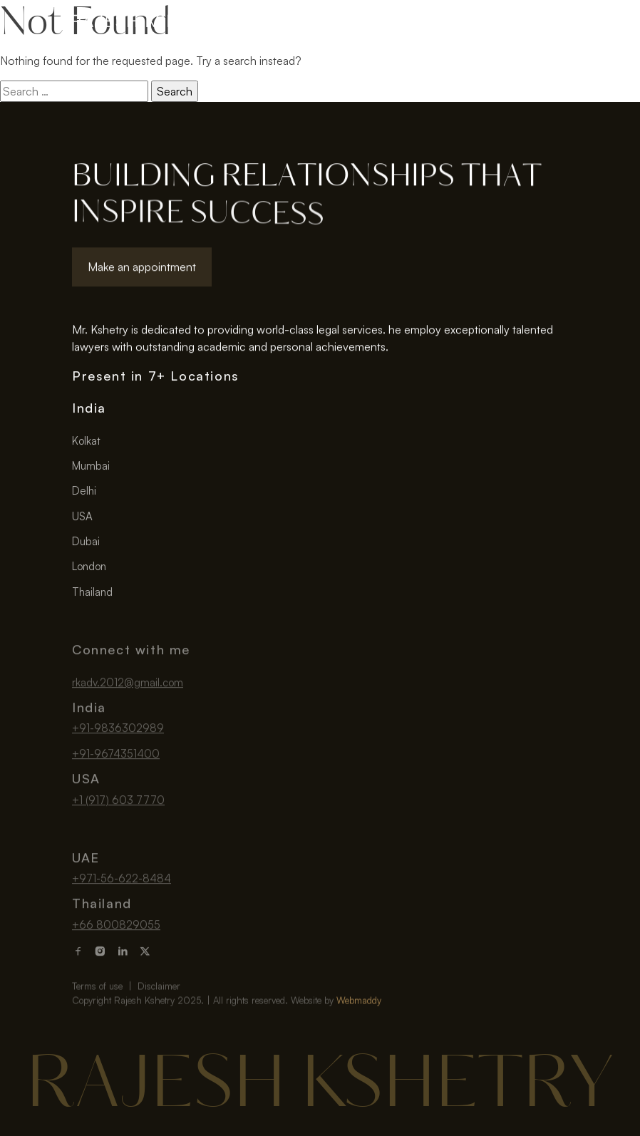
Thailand (92, 596)
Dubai (86, 545)
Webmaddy (358, 1021)
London (89, 570)
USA (82, 520)
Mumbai (91, 470)
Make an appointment (142, 269)
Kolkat (86, 445)
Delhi (84, 495)
